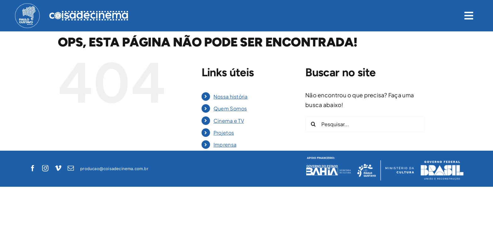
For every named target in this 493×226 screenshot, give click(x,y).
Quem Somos (230, 108)
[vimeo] (58, 168)
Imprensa (224, 144)
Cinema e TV (228, 120)
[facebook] (33, 168)
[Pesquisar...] (365, 124)
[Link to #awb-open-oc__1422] (468, 16)
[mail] (71, 168)
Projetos (223, 132)
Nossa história (230, 96)
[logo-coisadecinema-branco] (88, 13)
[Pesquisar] (313, 124)
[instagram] (45, 168)
